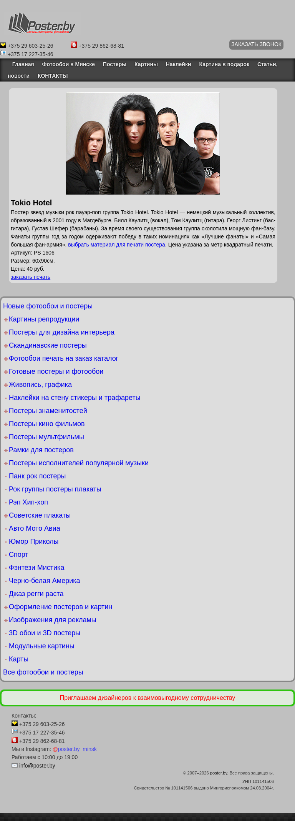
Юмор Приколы (34, 541)
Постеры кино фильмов (47, 424)
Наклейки (178, 64)
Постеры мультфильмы (46, 437)
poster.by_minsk (75, 749)
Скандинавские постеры (48, 345)
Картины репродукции (44, 319)
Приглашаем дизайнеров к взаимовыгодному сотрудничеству (147, 697)
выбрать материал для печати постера (116, 244)
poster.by (218, 773)
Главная (21, 64)
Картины (146, 64)
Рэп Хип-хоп (28, 502)
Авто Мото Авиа (34, 528)
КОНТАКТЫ (53, 76)
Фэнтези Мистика (36, 567)
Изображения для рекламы (52, 620)
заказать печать (30, 277)
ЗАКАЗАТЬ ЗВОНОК (256, 44)
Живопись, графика (40, 384)
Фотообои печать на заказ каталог (63, 358)
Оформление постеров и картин (60, 607)
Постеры (114, 64)
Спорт (18, 554)
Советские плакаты (40, 515)
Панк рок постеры (37, 476)
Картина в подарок (224, 64)
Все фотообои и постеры (43, 672)
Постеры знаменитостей (48, 411)
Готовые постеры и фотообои (56, 371)
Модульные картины (42, 646)
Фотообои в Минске (68, 64)
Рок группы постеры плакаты (55, 489)
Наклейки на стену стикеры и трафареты (75, 397)
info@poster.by (37, 766)
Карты (18, 659)
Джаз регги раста (36, 594)
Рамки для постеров (41, 450)
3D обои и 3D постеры (44, 633)
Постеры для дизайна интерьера (61, 332)
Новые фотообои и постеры (48, 306)
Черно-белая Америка (44, 581)
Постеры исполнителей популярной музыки (79, 463)
